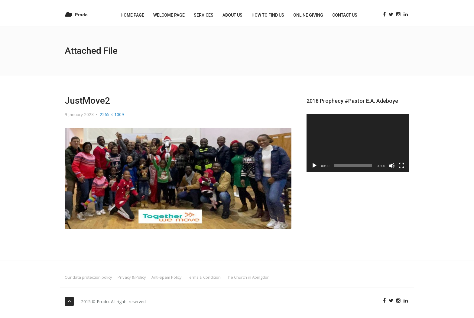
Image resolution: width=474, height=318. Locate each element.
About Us (232, 15)
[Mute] (392, 166)
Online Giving (308, 15)
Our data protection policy (88, 277)
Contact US (344, 15)
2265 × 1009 (112, 114)
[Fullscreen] (401, 166)
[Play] (314, 166)
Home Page (132, 15)
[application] (358, 143)
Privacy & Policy (132, 277)
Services (203, 15)
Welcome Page (169, 15)
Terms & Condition (204, 277)
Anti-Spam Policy (166, 277)
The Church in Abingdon (248, 277)
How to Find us (268, 15)
